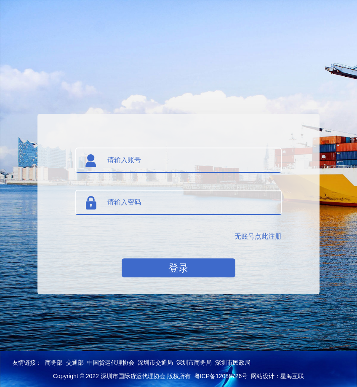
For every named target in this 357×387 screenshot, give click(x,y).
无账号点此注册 (258, 236)
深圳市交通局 (155, 362)
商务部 (54, 362)
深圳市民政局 (232, 362)
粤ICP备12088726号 (221, 376)
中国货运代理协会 (110, 362)
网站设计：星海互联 (277, 376)
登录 (178, 268)
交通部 (75, 362)
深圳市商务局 (194, 362)
